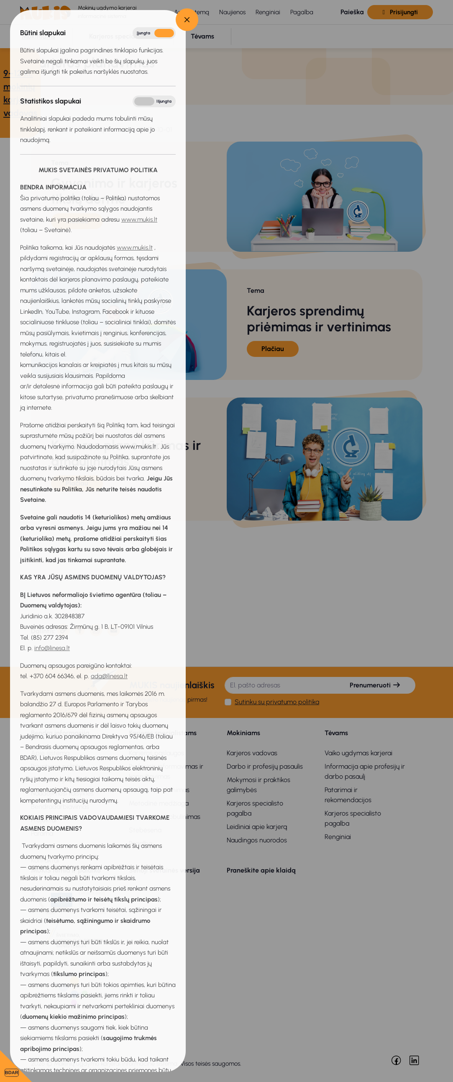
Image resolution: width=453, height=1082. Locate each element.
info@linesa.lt (52, 648)
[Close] (187, 19)
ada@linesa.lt (109, 676)
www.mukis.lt (139, 219)
